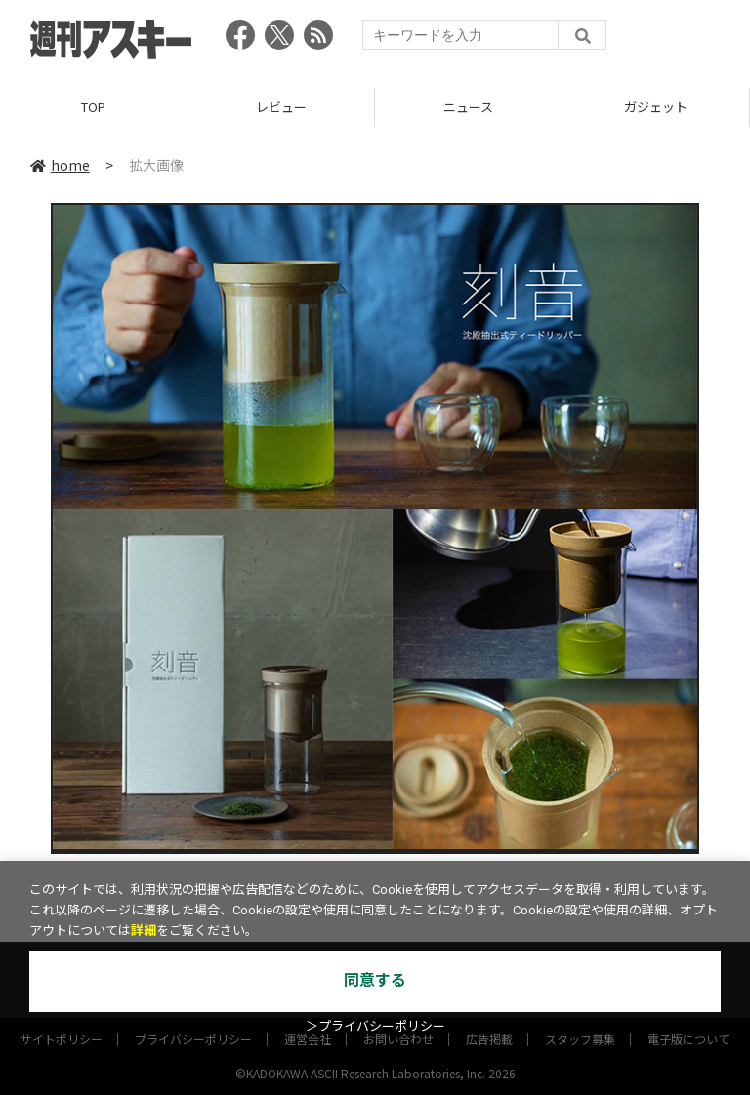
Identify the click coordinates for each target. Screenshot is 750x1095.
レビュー (281, 107)
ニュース (468, 107)
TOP (93, 107)
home (60, 165)
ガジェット (656, 107)
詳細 (143, 930)
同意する (375, 980)
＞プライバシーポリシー (375, 1026)
